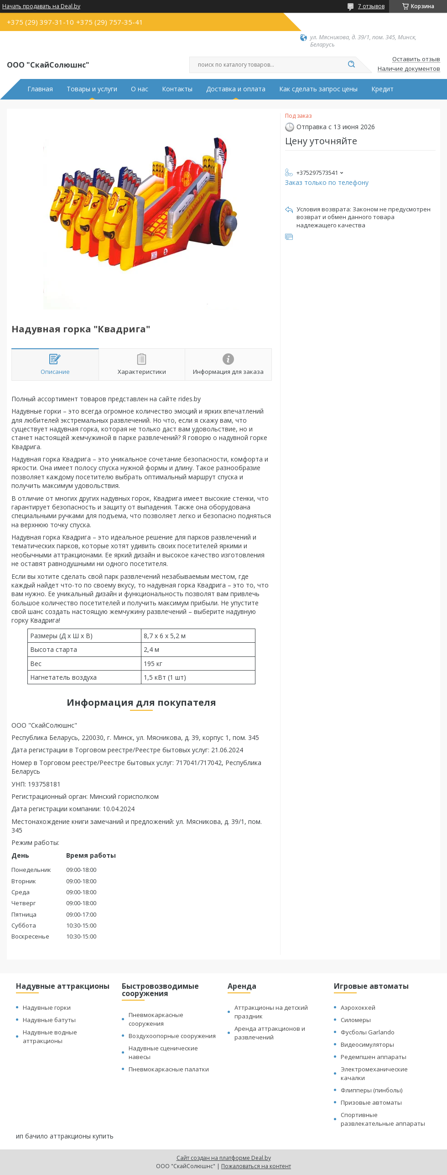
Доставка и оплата (235, 89)
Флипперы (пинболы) (371, 1090)
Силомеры (356, 1020)
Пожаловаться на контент (256, 1166)
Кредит (382, 89)
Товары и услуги (92, 89)
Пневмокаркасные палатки (169, 1069)
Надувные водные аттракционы (50, 1036)
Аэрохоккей (358, 1007)
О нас (139, 89)
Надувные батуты (49, 1020)
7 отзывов (371, 6)
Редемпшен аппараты (373, 1057)
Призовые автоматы (371, 1102)
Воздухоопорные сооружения (172, 1036)
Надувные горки (47, 1007)
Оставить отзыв (416, 59)
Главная (40, 89)
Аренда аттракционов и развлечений (269, 1032)
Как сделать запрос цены (318, 89)
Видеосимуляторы (367, 1044)
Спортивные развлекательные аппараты (383, 1119)
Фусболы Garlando (368, 1032)
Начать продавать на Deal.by (41, 6)
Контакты (177, 89)
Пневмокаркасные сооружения (156, 1019)
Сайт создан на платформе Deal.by (224, 1158)
